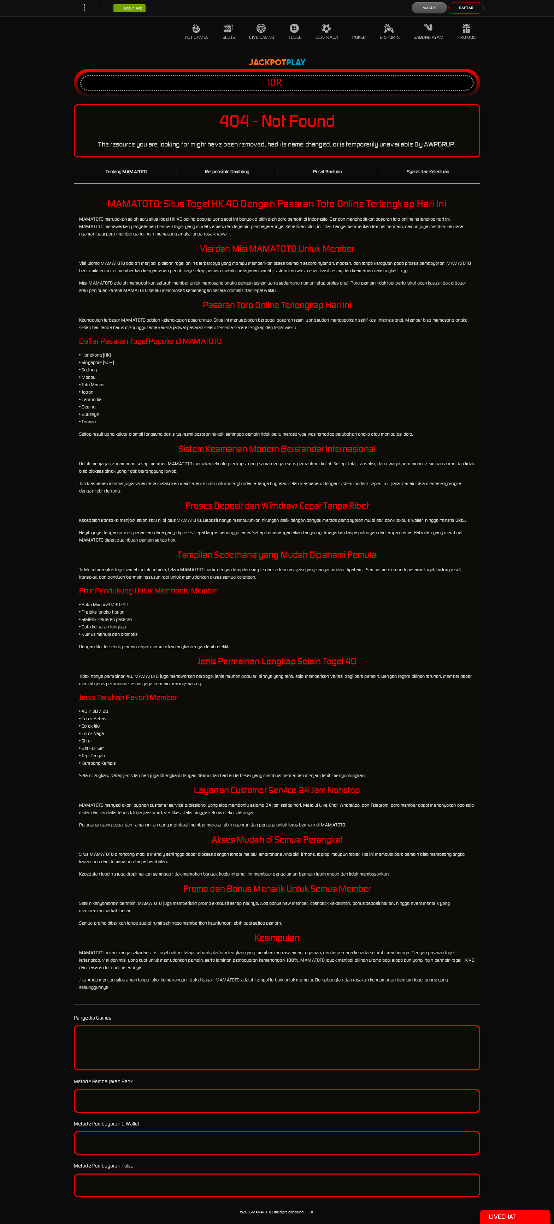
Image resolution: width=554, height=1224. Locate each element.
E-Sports (390, 32)
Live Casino (261, 32)
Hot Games (196, 32)
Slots (229, 32)
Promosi (467, 32)
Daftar (466, 8)
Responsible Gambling (227, 172)
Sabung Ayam (428, 32)
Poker (359, 32)
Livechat (515, 1217)
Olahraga (327, 32)
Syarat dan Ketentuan (428, 172)
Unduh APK (129, 8)
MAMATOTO (261, 1212)
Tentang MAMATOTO (126, 172)
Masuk (429, 8)
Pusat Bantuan (327, 172)
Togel (295, 32)
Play (296, 63)
